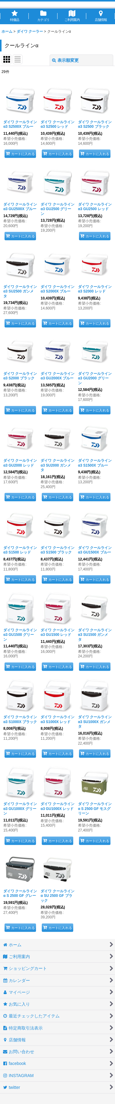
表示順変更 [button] (65, 60)
